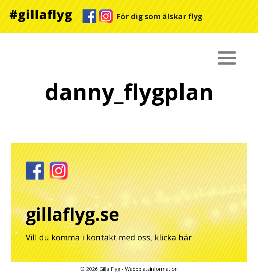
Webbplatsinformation (151, 268)
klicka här (173, 237)
